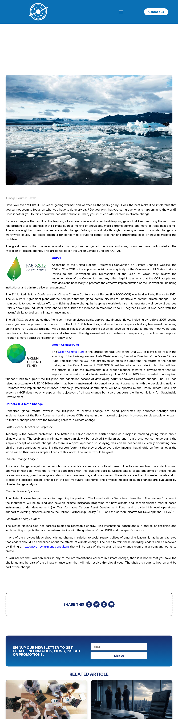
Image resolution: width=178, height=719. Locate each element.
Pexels (32, 198)
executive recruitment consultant (47, 546)
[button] (121, 12)
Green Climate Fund (71, 352)
